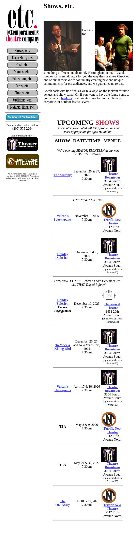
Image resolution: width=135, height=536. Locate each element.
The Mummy (63, 175)
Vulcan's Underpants (63, 388)
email (25, 125)
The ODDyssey (63, 502)
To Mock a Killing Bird (62, 346)
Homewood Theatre (112, 306)
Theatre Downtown (112, 175)
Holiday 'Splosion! (63, 255)
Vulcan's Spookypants (63, 217)
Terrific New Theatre (112, 221)
